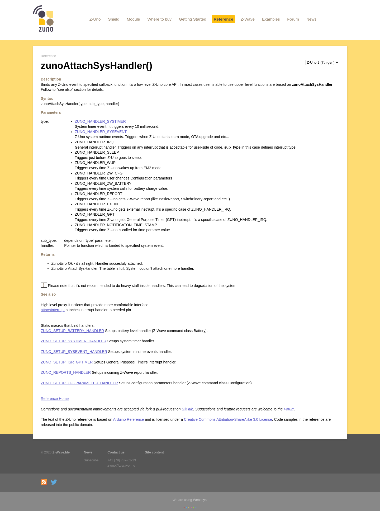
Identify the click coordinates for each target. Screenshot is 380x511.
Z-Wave (248, 19)
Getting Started (192, 19)
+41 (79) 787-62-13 (121, 460)
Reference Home (55, 398)
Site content (154, 452)
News (311, 19)
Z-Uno (95, 19)
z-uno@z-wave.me (121, 465)
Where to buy (160, 19)
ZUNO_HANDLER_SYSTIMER (100, 121)
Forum (293, 19)
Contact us (116, 452)
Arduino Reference (128, 419)
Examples (271, 19)
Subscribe (91, 460)
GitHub (187, 409)
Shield (113, 19)
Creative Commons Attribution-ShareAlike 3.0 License (228, 419)
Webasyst (200, 500)
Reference (223, 19)
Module (133, 19)
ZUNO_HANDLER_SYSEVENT (101, 132)
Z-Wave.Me (61, 452)
